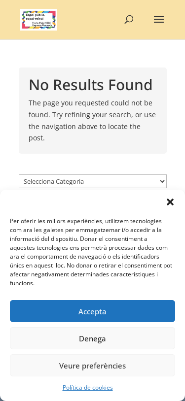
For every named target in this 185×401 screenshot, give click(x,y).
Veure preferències (92, 365)
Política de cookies (88, 387)
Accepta (92, 311)
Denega (92, 338)
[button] (170, 202)
